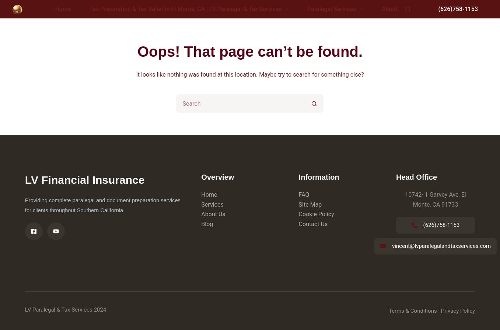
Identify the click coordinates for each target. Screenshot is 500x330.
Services (212, 204)
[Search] (407, 9)
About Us (213, 214)
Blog (207, 224)
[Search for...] (240, 103)
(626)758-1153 (458, 9)
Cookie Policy (316, 214)
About (390, 9)
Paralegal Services (336, 9)
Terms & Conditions (413, 311)
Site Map (310, 204)
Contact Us (313, 224)
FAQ (304, 194)
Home (63, 9)
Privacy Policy (458, 311)
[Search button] (314, 103)
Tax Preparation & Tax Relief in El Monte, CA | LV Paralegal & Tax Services (191, 9)
